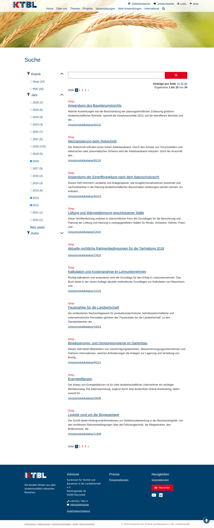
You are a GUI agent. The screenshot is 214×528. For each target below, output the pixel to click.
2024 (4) (36, 117)
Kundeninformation (61, 524)
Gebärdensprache (141, 3)
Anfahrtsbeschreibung (78, 511)
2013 (34, 197)
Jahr (34, 95)
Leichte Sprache (165, 3)
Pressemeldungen (118, 480)
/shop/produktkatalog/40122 (84, 124)
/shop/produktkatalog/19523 (84, 326)
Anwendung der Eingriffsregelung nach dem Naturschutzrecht (113, 177)
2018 (34, 161)
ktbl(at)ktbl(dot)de (79, 504)
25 (182, 83)
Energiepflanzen (80, 379)
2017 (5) (36, 168)
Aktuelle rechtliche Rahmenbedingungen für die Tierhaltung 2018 (116, 248)
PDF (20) (37, 89)
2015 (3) (36, 183)
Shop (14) (37, 81)
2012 (34, 205)
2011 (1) (36, 212)
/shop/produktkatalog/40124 (84, 160)
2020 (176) (38, 146)
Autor (35, 233)
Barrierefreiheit (87, 524)
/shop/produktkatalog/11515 (84, 290)
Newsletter (162, 487)
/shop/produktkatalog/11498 (84, 433)
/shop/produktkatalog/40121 (84, 362)
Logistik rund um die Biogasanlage (93, 415)
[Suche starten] (176, 75)
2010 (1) (36, 219)
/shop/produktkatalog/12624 (84, 231)
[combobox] (116, 75)
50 (185, 83)
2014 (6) (36, 190)
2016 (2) (36, 175)
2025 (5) (36, 109)
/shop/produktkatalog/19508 (84, 398)
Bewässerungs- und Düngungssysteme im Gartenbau (107, 343)
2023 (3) (36, 124)
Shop (194, 3)
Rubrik (36, 74)
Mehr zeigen (37, 227)
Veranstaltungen (160, 480)
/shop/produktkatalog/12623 (84, 255)
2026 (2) (36, 102)
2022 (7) (36, 131)
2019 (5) (36, 153)
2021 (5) (36, 139)
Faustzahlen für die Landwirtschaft (93, 307)
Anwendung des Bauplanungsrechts (95, 105)
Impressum (30, 524)
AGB (75, 524)
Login (182, 3)
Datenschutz (44, 524)
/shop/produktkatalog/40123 (84, 196)
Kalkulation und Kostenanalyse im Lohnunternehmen (107, 271)
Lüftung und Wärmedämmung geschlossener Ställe (106, 213)
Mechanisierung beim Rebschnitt (92, 141)
